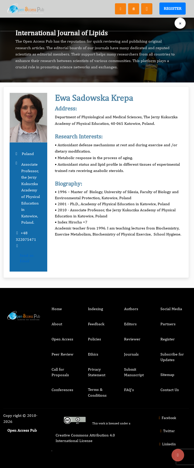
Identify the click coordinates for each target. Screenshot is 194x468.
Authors (131, 308)
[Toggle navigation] (146, 8)
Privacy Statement (96, 372)
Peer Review (62, 354)
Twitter (167, 431)
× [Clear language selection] (180, 23)
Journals (131, 354)
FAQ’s (129, 389)
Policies (94, 339)
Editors (130, 323)
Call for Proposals (60, 372)
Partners (168, 323)
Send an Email (27, 258)
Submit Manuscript (134, 372)
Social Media (171, 308)
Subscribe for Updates (172, 357)
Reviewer (132, 339)
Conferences (62, 389)
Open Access (62, 339)
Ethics (93, 354)
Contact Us (169, 389)
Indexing (95, 308)
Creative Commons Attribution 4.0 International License (85, 438)
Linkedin (167, 444)
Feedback (96, 323)
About (57, 323)
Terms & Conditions (97, 392)
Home (57, 308)
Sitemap (167, 374)
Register (172, 8)
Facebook (166, 418)
